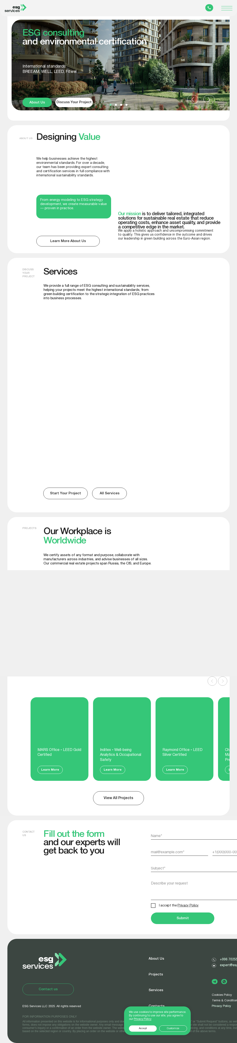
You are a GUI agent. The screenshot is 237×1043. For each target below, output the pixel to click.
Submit (183, 918)
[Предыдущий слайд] (212, 681)
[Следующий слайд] (222, 681)
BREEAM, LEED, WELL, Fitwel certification (64, 328)
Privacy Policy (221, 1006)
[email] (180, 852)
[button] (110, 105)
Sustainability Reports (70, 434)
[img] (146, 450)
